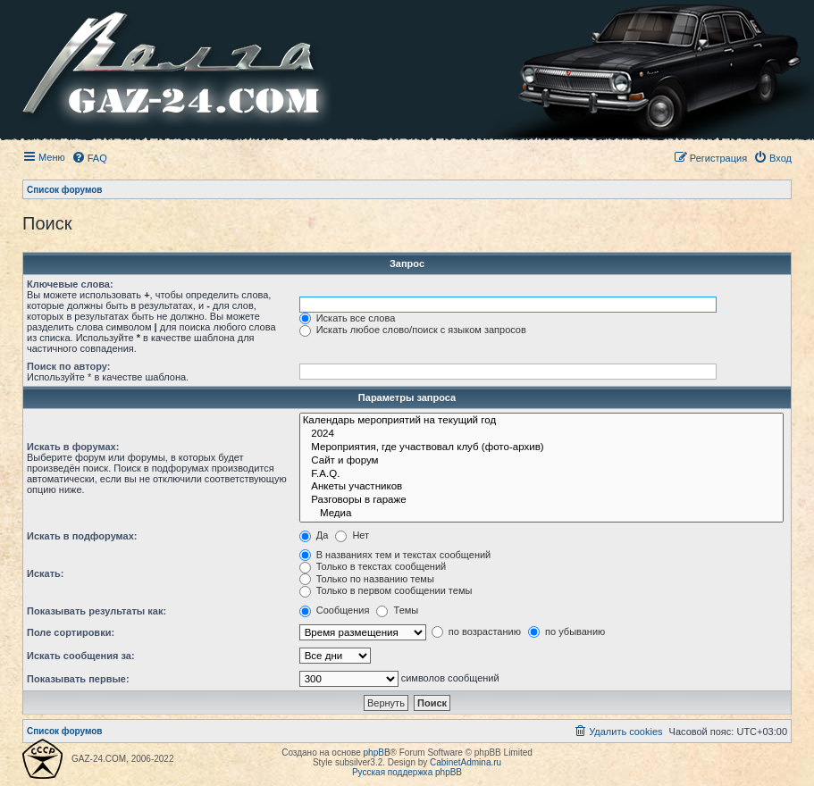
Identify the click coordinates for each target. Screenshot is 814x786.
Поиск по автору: (68, 366)
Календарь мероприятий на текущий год (541, 421)
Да (314, 535)
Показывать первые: (78, 678)
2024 (541, 434)
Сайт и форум (541, 461)
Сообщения (334, 610)
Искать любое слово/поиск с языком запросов (412, 329)
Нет (352, 535)
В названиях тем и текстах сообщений (395, 554)
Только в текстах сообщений (373, 566)
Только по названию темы (366, 578)
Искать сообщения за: (81, 655)
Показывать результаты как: (96, 611)
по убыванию (566, 631)
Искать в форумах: (73, 446)
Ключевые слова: (70, 284)
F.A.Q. (541, 474)
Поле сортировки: (70, 632)
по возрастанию (476, 631)
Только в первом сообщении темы (386, 590)
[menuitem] (89, 158)
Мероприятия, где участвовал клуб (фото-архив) (541, 448)
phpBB (377, 752)
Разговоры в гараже (541, 500)
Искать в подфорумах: (82, 536)
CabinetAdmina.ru (465, 762)
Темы (397, 610)
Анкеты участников (541, 487)
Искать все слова (347, 318)
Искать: (45, 573)
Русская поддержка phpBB (407, 772)
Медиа (541, 514)
